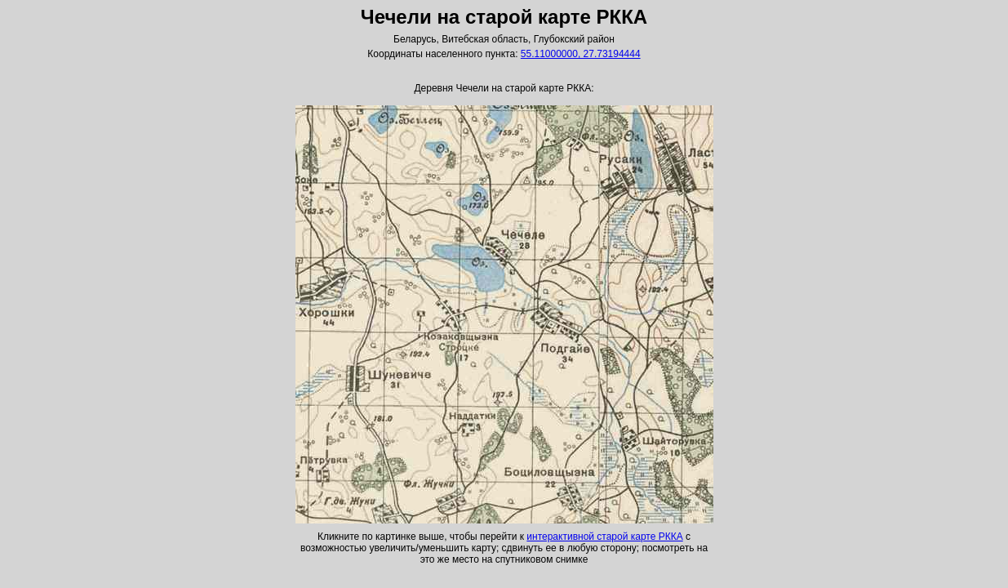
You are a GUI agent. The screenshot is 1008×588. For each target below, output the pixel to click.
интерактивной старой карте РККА (604, 536)
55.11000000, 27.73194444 (581, 54)
